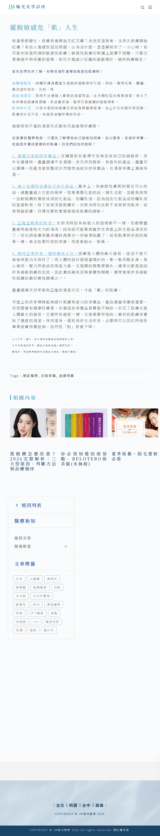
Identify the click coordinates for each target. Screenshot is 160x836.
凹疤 (57, 587)
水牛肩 (21, 596)
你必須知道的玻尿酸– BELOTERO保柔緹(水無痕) (84, 459)
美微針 (52, 579)
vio (36, 621)
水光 (19, 579)
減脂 (54, 613)
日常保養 (48, 375)
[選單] (150, 7)
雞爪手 (49, 630)
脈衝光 (21, 604)
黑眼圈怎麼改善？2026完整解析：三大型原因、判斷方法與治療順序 (33, 461)
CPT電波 (37, 613)
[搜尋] (142, 7)
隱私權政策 (121, 830)
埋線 (33, 630)
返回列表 (28, 505)
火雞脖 (35, 579)
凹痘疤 (21, 621)
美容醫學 (54, 604)
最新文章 (22, 537)
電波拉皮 (52, 621)
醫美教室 (22, 546)
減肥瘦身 (40, 587)
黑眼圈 (21, 587)
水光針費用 (41, 596)
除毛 (36, 604)
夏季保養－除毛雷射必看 (135, 456)
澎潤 (19, 630)
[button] (73, 805)
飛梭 (19, 613)
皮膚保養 (66, 375)
